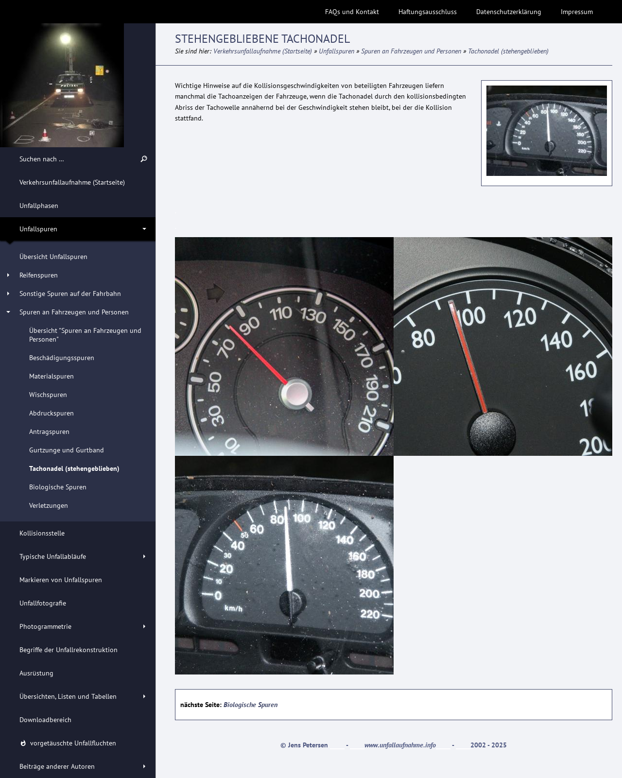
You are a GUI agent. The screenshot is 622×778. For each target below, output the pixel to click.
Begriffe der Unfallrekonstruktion (68, 649)
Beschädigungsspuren (61, 357)
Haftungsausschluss (427, 11)
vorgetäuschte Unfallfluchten (67, 743)
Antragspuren (49, 431)
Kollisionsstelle (42, 533)
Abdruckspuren (51, 413)
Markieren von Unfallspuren (60, 579)
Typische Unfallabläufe (52, 556)
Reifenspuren (38, 275)
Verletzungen (48, 505)
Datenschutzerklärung (508, 11)
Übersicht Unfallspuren (53, 256)
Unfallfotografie (42, 603)
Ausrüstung (36, 673)
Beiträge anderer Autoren (57, 766)
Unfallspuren (38, 229)
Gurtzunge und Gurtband (66, 450)
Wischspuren (48, 394)
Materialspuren (51, 376)
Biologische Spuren (57, 487)
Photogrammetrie (45, 626)
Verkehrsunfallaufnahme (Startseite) (72, 182)
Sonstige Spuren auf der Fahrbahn (70, 293)
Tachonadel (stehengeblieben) (74, 468)
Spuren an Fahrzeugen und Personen (74, 312)
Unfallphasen (38, 205)
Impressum (577, 11)
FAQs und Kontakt (352, 11)
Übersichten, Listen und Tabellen (68, 696)
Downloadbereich (45, 719)
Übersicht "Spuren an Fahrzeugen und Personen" (85, 335)
